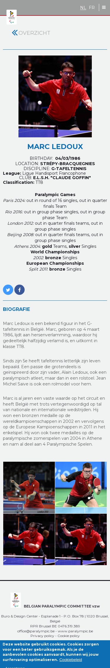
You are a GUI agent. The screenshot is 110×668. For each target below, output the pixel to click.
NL (83, 8)
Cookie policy (68, 636)
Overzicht (34, 33)
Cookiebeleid (70, 662)
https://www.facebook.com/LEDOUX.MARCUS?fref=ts (19, 287)
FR (92, 8)
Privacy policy (42, 636)
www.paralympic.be (75, 631)
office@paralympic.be (36, 631)
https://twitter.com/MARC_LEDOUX (8, 287)
